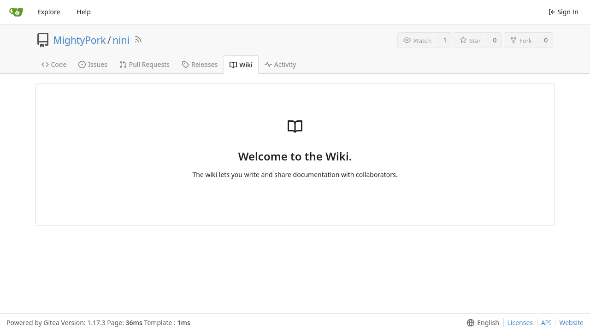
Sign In (563, 11)
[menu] (481, 323)
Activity (280, 64)
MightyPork (79, 40)
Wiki (241, 64)
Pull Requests (144, 64)
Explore (48, 11)
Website (571, 322)
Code (54, 64)
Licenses (520, 322)
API (546, 322)
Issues (92, 64)
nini (121, 40)
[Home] (16, 12)
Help (84, 11)
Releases (200, 64)
